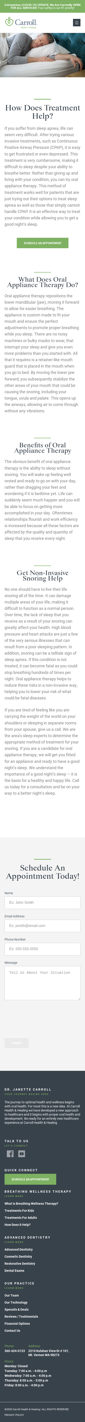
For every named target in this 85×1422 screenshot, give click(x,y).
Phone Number (15, 939)
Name (9, 893)
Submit (16, 1043)
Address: (48, 1350)
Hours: (28, 1373)
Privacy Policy (14, 1415)
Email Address (14, 916)
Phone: (15, 1348)
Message (11, 962)
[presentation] (39, 1015)
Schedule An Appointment (42, 243)
